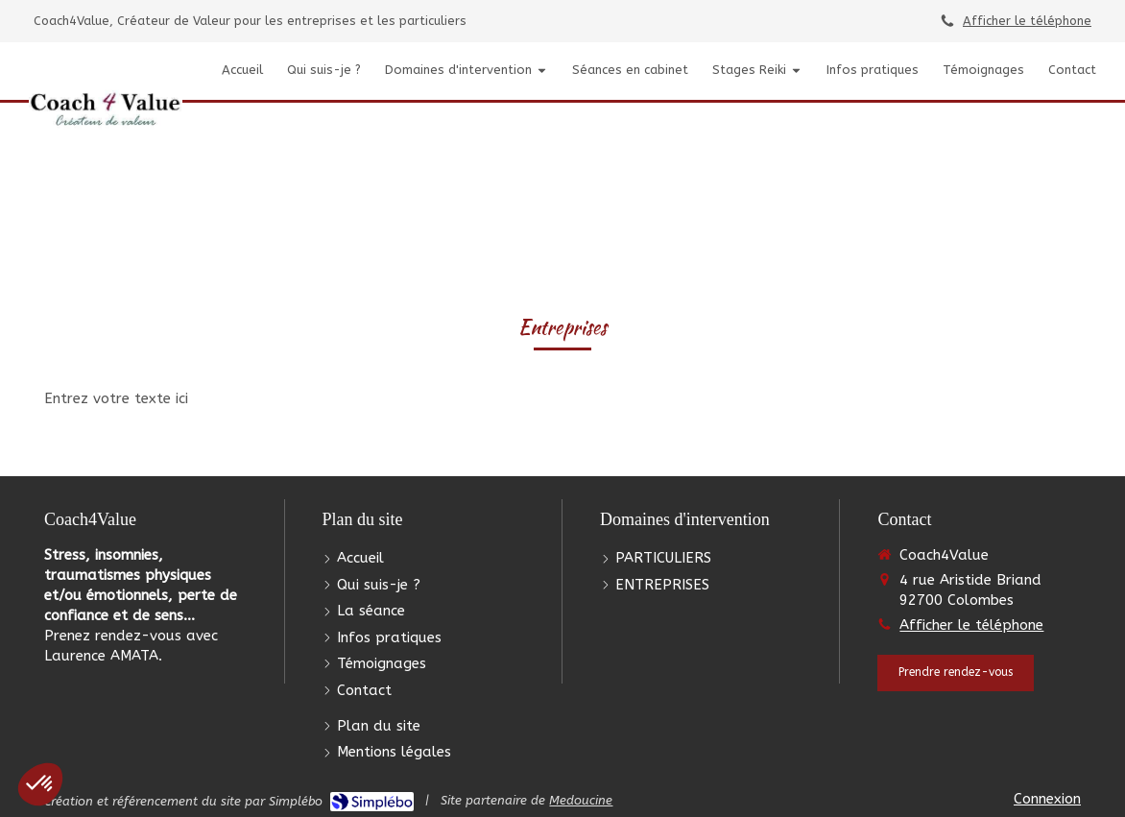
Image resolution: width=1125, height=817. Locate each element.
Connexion (1047, 798)
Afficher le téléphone (1027, 20)
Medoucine (580, 800)
